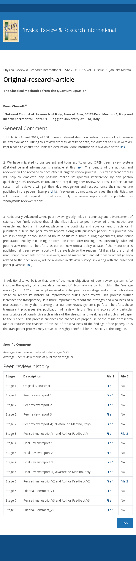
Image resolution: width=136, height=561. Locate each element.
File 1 (110, 386)
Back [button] (124, 523)
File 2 (124, 433)
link (122, 147)
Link (53, 191)
